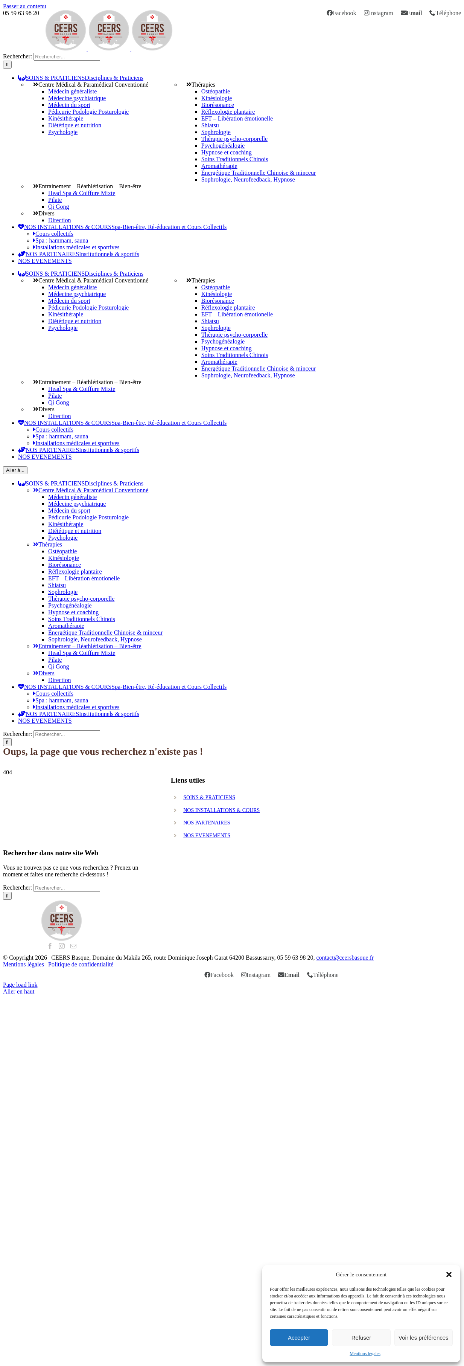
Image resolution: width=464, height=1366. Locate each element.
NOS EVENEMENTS (206, 835)
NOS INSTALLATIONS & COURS (221, 810)
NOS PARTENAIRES (206, 823)
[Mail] (73, 946)
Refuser (361, 1337)
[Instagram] (62, 946)
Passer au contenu (24, 6)
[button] (449, 1274)
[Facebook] (50, 946)
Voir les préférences (424, 1337)
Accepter (299, 1337)
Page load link (20, 984)
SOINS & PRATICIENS (209, 797)
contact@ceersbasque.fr (345, 957)
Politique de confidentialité (80, 964)
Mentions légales (365, 1353)
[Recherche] (7, 65)
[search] (66, 57)
